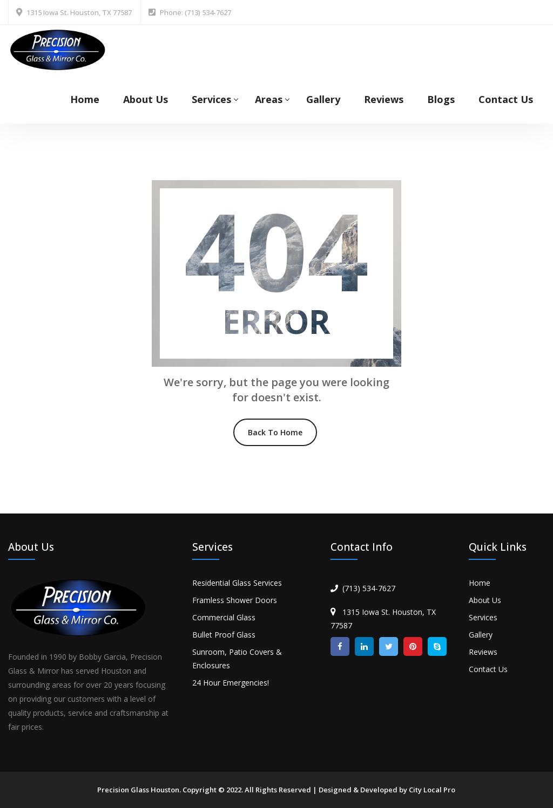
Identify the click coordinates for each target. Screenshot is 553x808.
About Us (145, 99)
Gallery (323, 99)
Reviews (383, 99)
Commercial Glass (223, 617)
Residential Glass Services (237, 583)
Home (84, 99)
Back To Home (275, 432)
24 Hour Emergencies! (230, 682)
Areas (268, 99)
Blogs (441, 99)
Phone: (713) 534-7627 (195, 12)
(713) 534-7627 (368, 588)
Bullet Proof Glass (223, 634)
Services (211, 99)
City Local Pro (432, 790)
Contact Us (505, 99)
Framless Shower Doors (234, 600)
